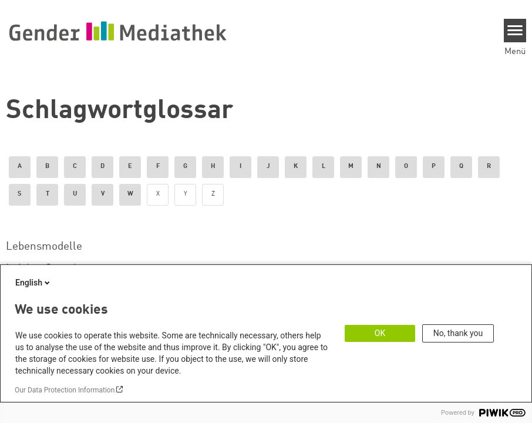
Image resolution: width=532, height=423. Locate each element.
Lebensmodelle (44, 246)
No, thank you (458, 333)
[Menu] (515, 30)
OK (380, 333)
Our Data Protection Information (65, 390)
